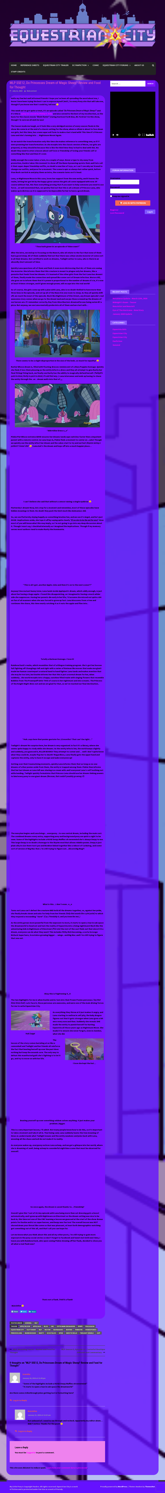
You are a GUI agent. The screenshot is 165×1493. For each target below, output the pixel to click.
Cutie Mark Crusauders (66, 1326)
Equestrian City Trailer (55, 65)
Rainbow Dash (30, 1333)
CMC (52, 1326)
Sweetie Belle (71, 1333)
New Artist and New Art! (124, 306)
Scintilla (26, 1374)
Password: (115, 187)
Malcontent (32, 91)
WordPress (122, 1486)
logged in (31, 1452)
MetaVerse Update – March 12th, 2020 (130, 298)
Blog (46, 1326)
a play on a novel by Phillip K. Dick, (36, 113)
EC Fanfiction (79, 65)
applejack (37, 1326)
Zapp (98, 1333)
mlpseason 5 (58, 1330)
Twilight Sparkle (87, 1333)
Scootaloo (51, 1333)
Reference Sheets (29, 65)
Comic (96, 65)
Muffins (69, 1330)
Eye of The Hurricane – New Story (128, 310)
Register (114, 210)
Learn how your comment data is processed (66, 1467)
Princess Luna (16, 1333)
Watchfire (32, 1411)
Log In (150, 212)
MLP (36, 1323)
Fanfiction (117, 341)
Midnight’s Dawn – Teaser (124, 302)
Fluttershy (31, 1330)
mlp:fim (47, 1330)
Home (14, 65)
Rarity (41, 1333)
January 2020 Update (122, 314)
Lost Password (117, 213)
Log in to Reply (20, 1400)
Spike (61, 1333)
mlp (40, 1330)
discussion (89, 1326)
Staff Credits (18, 72)
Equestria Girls (119, 329)
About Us (139, 65)
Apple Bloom (25, 1326)
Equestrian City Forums (115, 65)
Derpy (80, 1326)
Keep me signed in (120, 196)
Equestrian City (17, 1330)
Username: (115, 178)
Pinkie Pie (78, 1330)
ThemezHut (150, 1486)
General (28, 1323)
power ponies (90, 1330)
